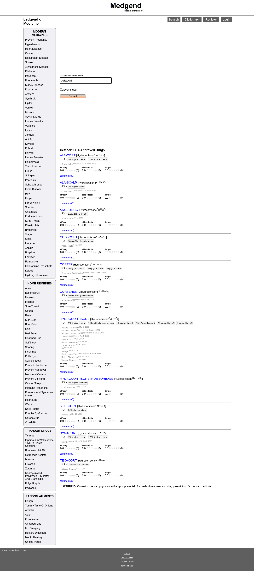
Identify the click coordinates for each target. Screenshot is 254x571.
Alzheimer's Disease (36, 66)
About (127, 553)
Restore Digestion (35, 532)
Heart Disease (33, 48)
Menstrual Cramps (35, 374)
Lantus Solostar (34, 121)
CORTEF (66, 264)
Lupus (28, 171)
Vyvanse (30, 125)
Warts (28, 404)
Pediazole (30, 488)
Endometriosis (33, 216)
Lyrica (28, 130)
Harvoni (29, 153)
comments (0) (67, 175)
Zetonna (30, 468)
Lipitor (28, 103)
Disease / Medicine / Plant (72, 75)
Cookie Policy (127, 557)
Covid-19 (30, 422)
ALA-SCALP (68, 182)
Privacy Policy (127, 561)
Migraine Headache (36, 387)
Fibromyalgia (32, 202)
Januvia (29, 134)
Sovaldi (29, 143)
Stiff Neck (30, 342)
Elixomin (30, 464)
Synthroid (30, 98)
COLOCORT (68, 237)
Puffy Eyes (31, 356)
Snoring (29, 347)
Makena (29, 459)
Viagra (29, 234)
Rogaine (30, 252)
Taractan (30, 435)
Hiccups (29, 301)
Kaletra (29, 270)
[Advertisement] (138, 43)
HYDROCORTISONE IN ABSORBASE (86, 378)
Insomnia (30, 351)
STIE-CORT (68, 406)
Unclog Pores (33, 541)
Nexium (29, 112)
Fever (28, 315)
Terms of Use (127, 566)
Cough (29, 311)
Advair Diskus (33, 116)
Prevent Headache (36, 365)
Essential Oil (32, 292)
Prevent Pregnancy (36, 39)
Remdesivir (31, 261)
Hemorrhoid (32, 162)
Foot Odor (31, 324)
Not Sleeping (32, 528)
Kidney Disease (34, 85)
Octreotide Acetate (35, 455)
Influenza (30, 76)
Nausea (29, 297)
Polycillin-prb (32, 483)
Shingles (30, 175)
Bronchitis (30, 229)
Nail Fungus (32, 409)
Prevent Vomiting (35, 378)
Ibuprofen (30, 243)
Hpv (27, 193)
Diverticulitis (32, 225)
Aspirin (29, 248)
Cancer (29, 53)
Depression (31, 89)
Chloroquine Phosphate (38, 266)
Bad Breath (31, 333)
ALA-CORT (68, 155)
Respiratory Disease (36, 57)
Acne (28, 288)
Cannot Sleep (33, 383)
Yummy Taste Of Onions (39, 505)
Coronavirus (32, 418)
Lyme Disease (33, 189)
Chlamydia (31, 211)
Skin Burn (30, 320)
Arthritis (29, 510)
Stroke (29, 62)
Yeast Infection (33, 166)
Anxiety (29, 94)
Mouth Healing (33, 537)
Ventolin (29, 107)
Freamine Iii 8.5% (35, 450)
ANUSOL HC (69, 210)
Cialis (28, 239)
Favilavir (30, 257)
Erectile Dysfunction (36, 413)
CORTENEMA (70, 291)
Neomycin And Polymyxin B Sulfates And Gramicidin (37, 476)
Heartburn (31, 399)
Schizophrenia (33, 184)
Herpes (29, 198)
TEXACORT (68, 460)
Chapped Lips (33, 338)
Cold (27, 329)
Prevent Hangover (35, 369)
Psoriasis (30, 180)
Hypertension (32, 44)
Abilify (28, 139)
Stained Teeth (33, 360)
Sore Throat (32, 306)
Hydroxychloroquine (36, 275)
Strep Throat (32, 220)
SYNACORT (68, 433)
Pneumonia (31, 80)
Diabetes (30, 71)
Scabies (29, 207)
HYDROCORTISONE (75, 319)
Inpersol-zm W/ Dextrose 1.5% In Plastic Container (39, 443)
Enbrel (29, 148)
